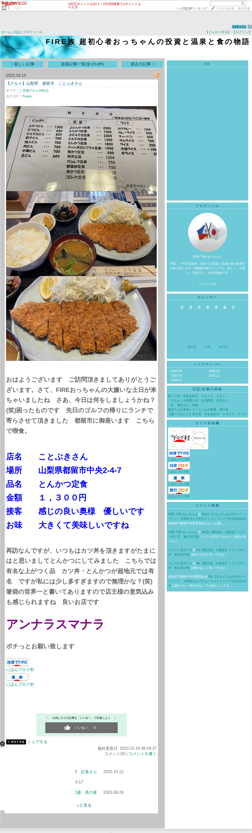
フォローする (207, 284)
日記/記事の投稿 (208, 389)
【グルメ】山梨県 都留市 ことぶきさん (44, 83)
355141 (239, 27)
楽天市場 (244, 8)
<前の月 (191, 346)
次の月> (223, 346)
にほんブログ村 (20, 669)
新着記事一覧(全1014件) (82, 64)
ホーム (6, 32)
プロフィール (33, 32)
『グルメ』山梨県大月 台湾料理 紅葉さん (198, 400)
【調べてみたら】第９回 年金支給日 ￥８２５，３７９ (207, 414)
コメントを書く (143, 753)
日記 (17, 32)
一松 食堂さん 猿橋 (183, 405)
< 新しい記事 (22, 64)
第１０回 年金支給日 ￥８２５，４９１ (196, 396)
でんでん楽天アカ (180, 550)
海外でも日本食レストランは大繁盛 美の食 (198, 409)
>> (191, 8)
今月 (207, 346)
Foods (27, 96)
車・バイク (14, 8)
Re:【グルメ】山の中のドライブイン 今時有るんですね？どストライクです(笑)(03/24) (207, 581)
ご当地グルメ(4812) (34, 90)
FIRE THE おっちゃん (183, 514)
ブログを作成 (225, 8)
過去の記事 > (142, 64)
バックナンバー (207, 364)
